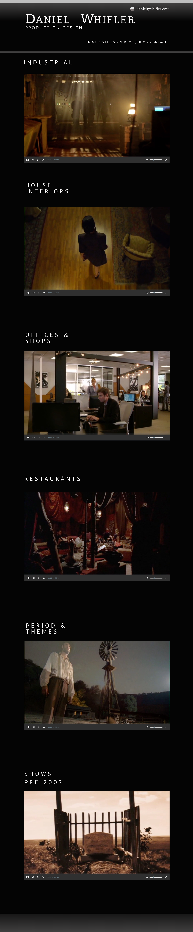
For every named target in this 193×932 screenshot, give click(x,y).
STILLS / (110, 42)
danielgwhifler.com (153, 9)
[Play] (38, 160)
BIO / (144, 42)
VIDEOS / (128, 42)
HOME (92, 42)
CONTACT (158, 42)
